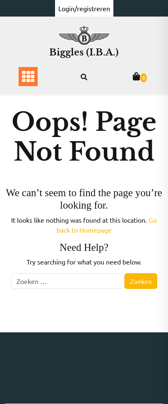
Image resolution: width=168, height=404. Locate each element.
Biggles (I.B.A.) (84, 52)
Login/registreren (84, 8)
